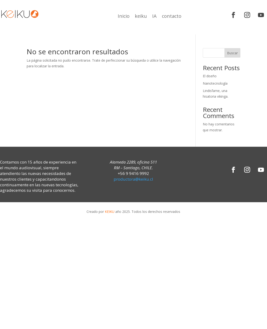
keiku (141, 16)
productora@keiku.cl (133, 179)
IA (154, 16)
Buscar (232, 53)
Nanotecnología (215, 83)
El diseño (210, 76)
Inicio (124, 16)
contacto (171, 16)
